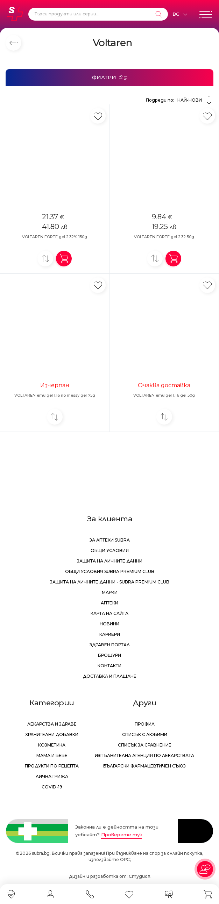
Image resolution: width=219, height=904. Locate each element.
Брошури (109, 655)
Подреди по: (179, 100)
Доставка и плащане (109, 676)
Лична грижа (52, 776)
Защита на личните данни (109, 561)
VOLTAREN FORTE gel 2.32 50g (164, 236)
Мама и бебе (52, 755)
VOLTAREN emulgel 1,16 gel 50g (164, 395)
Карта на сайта (109, 613)
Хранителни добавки (51, 734)
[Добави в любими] (98, 116)
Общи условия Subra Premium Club (109, 571)
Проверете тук (121, 834)
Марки (110, 592)
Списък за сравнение (144, 745)
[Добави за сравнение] (45, 258)
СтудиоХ (139, 876)
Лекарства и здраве (52, 724)
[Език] (180, 14)
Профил (145, 724)
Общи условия (110, 550)
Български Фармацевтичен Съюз (144, 766)
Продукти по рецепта (52, 766)
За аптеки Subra (110, 540)
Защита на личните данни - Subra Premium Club (109, 582)
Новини (109, 623)
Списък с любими (144, 734)
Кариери (109, 634)
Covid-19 (52, 786)
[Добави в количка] (64, 258)
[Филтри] (109, 77)
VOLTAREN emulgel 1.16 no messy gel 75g (54, 395)
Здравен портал (110, 644)
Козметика (51, 745)
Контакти (109, 665)
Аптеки (109, 602)
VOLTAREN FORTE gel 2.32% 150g (54, 236)
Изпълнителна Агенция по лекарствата (144, 755)
